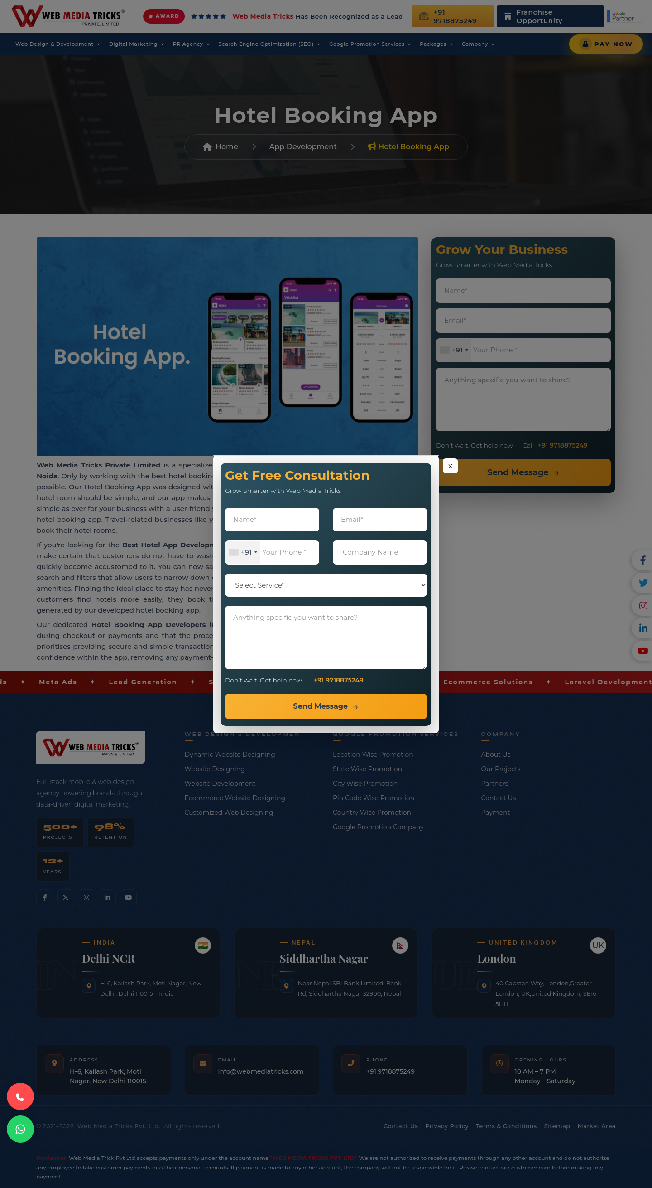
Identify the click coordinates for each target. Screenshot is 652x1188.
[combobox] (242, 552)
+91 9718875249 (339, 680)
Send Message (320, 706)
